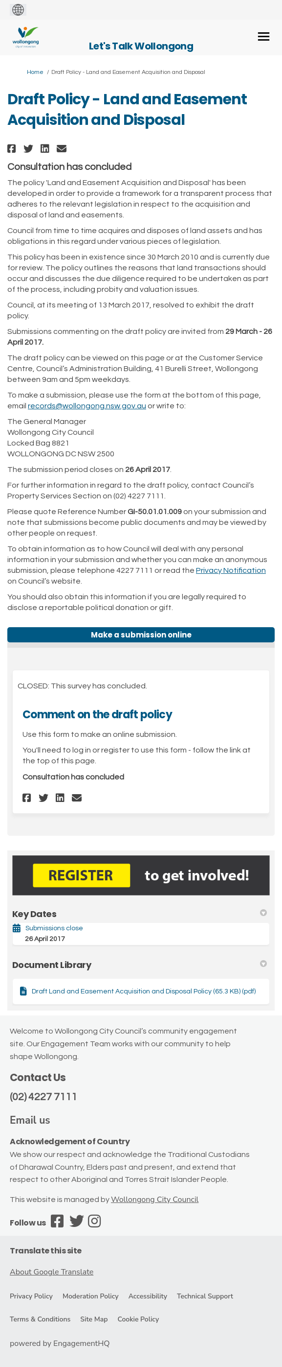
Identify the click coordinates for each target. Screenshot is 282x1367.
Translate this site (46, 1250)
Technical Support (205, 1296)
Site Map (94, 1319)
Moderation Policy (91, 1296)
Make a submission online (141, 635)
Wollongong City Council (154, 1199)
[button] (13, 148)
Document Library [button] (139, 965)
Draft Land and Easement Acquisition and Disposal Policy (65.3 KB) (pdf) (144, 991)
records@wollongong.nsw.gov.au (87, 406)
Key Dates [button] (139, 914)
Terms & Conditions (40, 1319)
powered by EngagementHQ (60, 1343)
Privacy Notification (231, 570)
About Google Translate (51, 1272)
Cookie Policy (138, 1319)
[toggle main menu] (263, 36)
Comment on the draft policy (97, 714)
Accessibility (148, 1296)
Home (35, 72)
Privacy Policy (31, 1296)
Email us (30, 1120)
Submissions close (54, 928)
